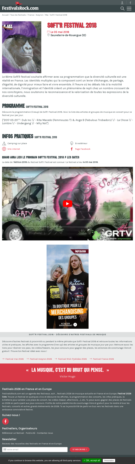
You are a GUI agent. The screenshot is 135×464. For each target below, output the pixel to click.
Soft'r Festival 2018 (58, 15)
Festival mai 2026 (14, 359)
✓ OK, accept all (92, 460)
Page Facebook (80, 149)
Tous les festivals (18, 15)
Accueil (5, 15)
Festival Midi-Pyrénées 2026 (72, 359)
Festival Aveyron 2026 (41, 359)
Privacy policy (123, 460)
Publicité (30, 433)
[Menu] (129, 8)
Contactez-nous (45, 433)
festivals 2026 (64, 393)
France (31, 15)
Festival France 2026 (103, 359)
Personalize (109, 461)
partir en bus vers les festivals (98, 406)
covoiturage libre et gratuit (90, 403)
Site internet (11, 149)
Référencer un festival (13, 433)
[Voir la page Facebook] (130, 3)
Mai (46, 15)
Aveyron (39, 15)
